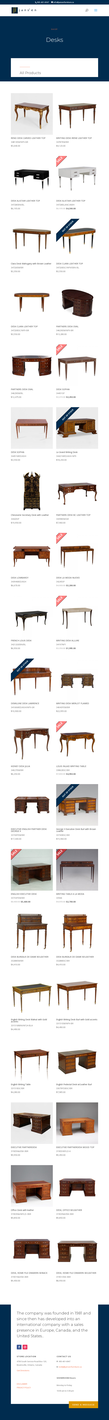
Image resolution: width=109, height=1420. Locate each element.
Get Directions (23, 1370)
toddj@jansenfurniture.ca (70, 1366)
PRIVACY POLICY (24, 1387)
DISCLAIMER (22, 1384)
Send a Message (83, 1404)
